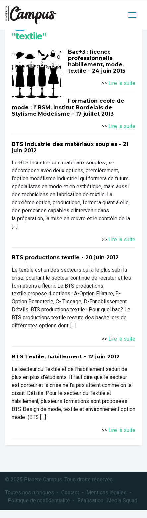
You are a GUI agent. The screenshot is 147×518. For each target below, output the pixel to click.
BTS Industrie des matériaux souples (64, 144)
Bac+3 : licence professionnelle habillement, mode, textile (96, 61)
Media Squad (122, 500)
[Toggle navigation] (132, 15)
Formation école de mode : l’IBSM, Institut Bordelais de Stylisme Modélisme (68, 107)
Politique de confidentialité (39, 500)
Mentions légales (106, 492)
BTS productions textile (46, 257)
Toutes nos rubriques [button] (29, 492)
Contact (70, 492)
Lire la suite (121, 83)
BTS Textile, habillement (47, 357)
